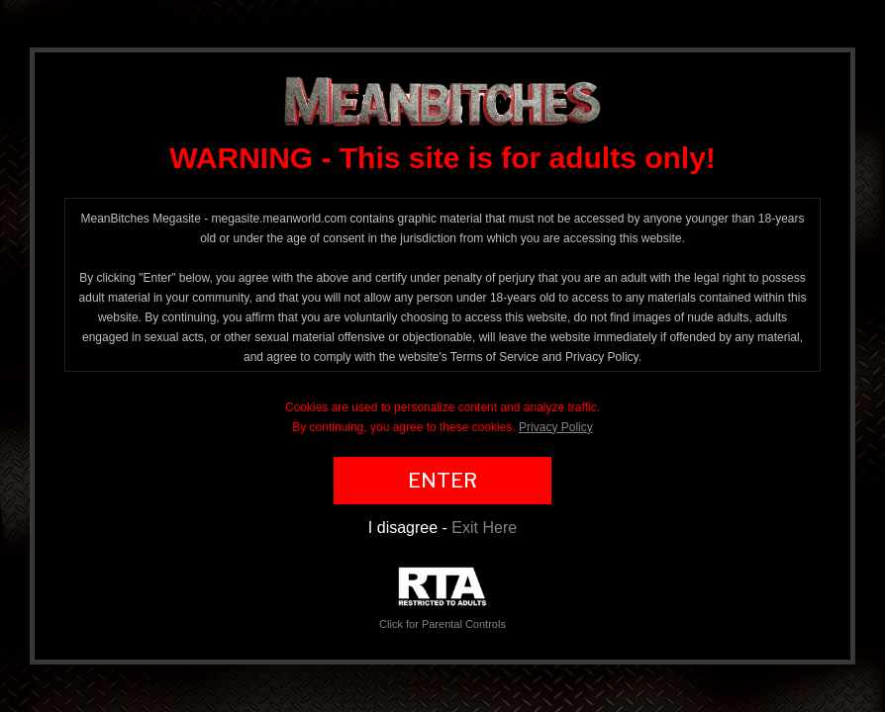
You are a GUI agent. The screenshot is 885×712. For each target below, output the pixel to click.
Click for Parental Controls (442, 599)
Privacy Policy (556, 427)
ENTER (442, 480)
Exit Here (484, 527)
